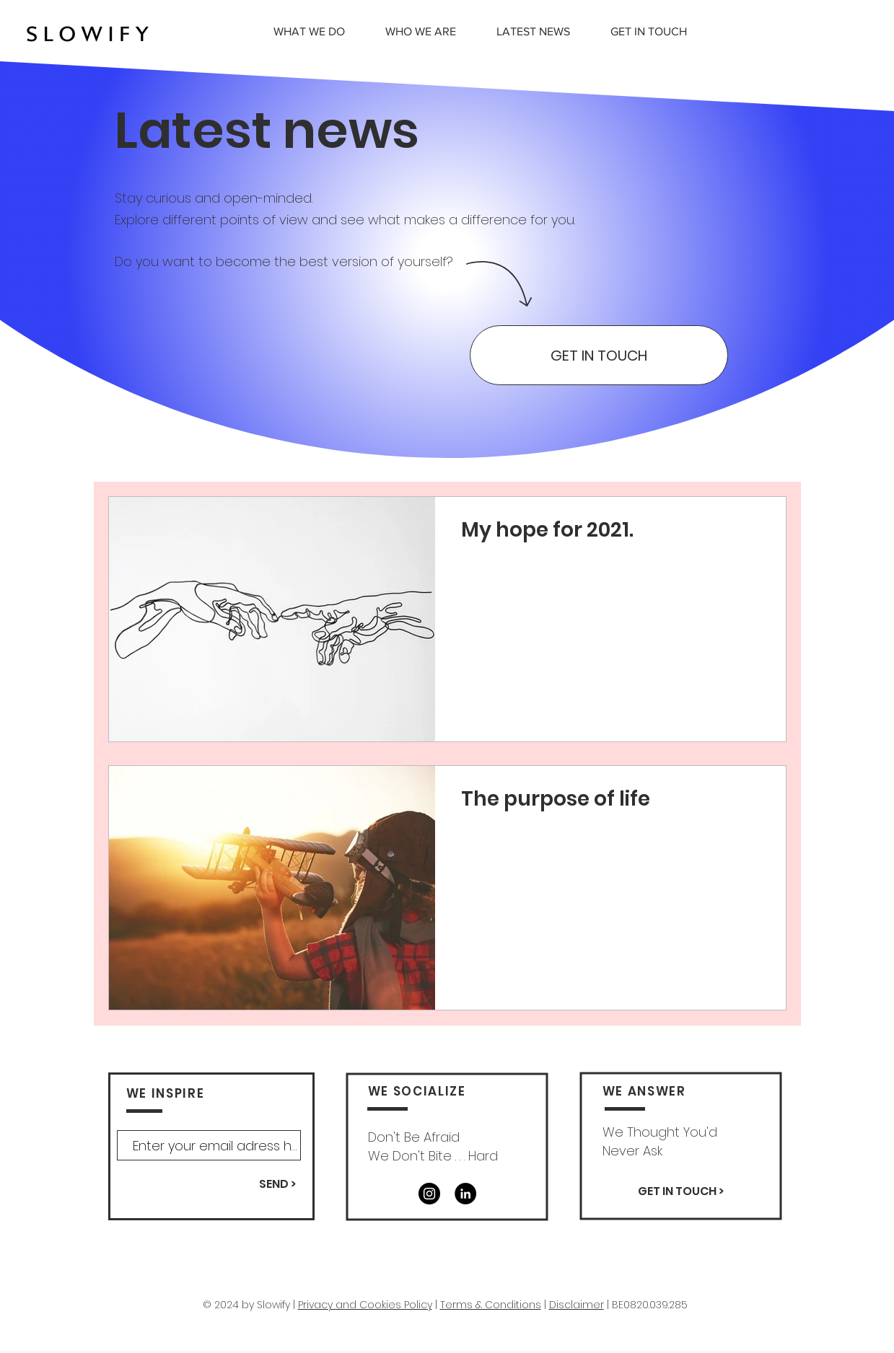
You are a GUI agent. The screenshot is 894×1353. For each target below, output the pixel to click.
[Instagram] (429, 1193)
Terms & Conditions (490, 1304)
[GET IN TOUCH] (599, 355)
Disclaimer (576, 1304)
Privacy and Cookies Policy (365, 1304)
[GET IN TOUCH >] (681, 1191)
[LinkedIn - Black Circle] (465, 1193)
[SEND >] (277, 1184)
